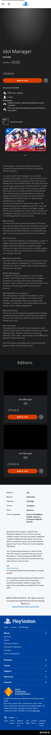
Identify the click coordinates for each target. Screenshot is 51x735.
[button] (25, 139)
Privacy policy (12, 722)
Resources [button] (25, 676)
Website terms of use (20, 723)
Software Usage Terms (42, 723)
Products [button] (25, 660)
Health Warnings (13, 568)
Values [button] (25, 665)
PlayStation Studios (11, 643)
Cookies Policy (34, 722)
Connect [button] (25, 682)
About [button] (25, 633)
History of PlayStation (12, 653)
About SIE (7, 637)
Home (6, 627)
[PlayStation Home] (25, 4)
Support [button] (25, 671)
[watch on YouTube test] (39, 148)
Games (13, 627)
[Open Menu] (3, 4)
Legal (6, 721)
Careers (7, 640)
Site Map (28, 722)
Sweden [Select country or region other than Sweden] (11, 718)
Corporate (7, 650)
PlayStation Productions (12, 647)
